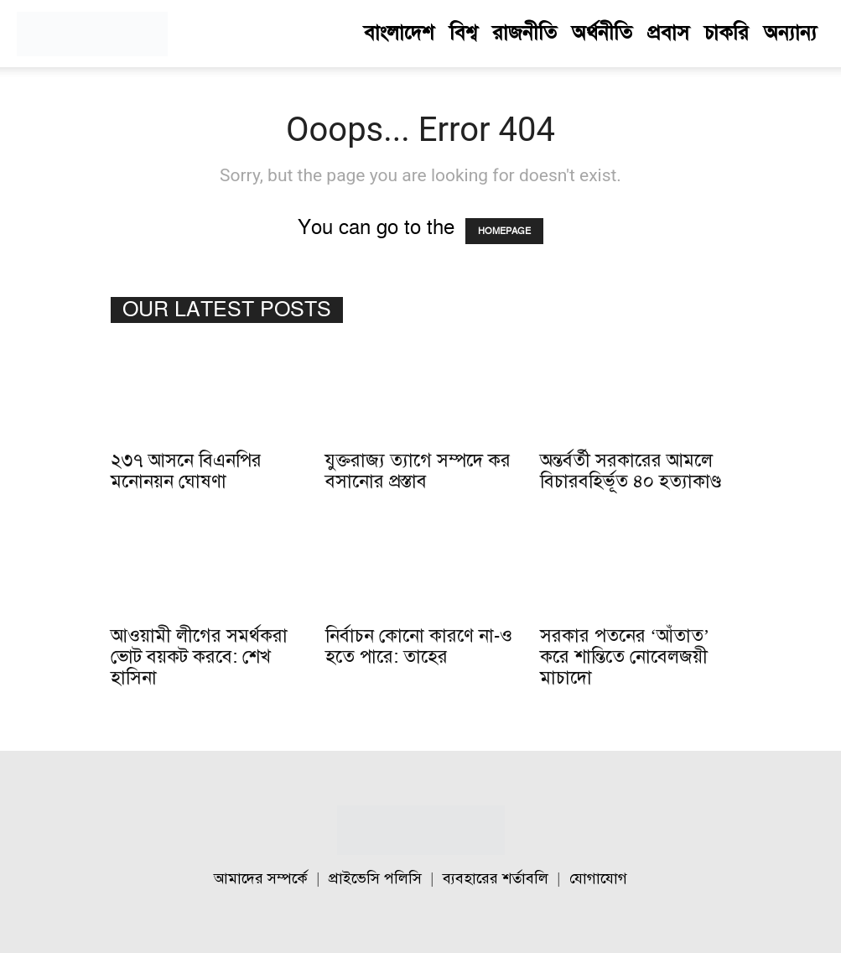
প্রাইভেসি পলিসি (375, 879)
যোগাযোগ (598, 879)
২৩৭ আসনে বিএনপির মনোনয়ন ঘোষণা (186, 471)
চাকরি (726, 33)
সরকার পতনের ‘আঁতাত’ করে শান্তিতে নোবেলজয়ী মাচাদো (625, 657)
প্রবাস (668, 33)
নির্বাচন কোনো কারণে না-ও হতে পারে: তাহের (418, 646)
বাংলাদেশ (399, 33)
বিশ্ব (463, 33)
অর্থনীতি (602, 33)
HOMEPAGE (504, 231)
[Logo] (92, 33)
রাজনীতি (524, 33)
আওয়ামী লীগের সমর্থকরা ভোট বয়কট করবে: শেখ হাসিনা (199, 657)
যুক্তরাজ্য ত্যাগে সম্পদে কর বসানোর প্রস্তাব (418, 471)
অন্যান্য (790, 33)
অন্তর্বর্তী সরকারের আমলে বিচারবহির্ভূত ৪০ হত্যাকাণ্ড (630, 471)
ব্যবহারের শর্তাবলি (495, 879)
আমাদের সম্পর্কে (261, 879)
